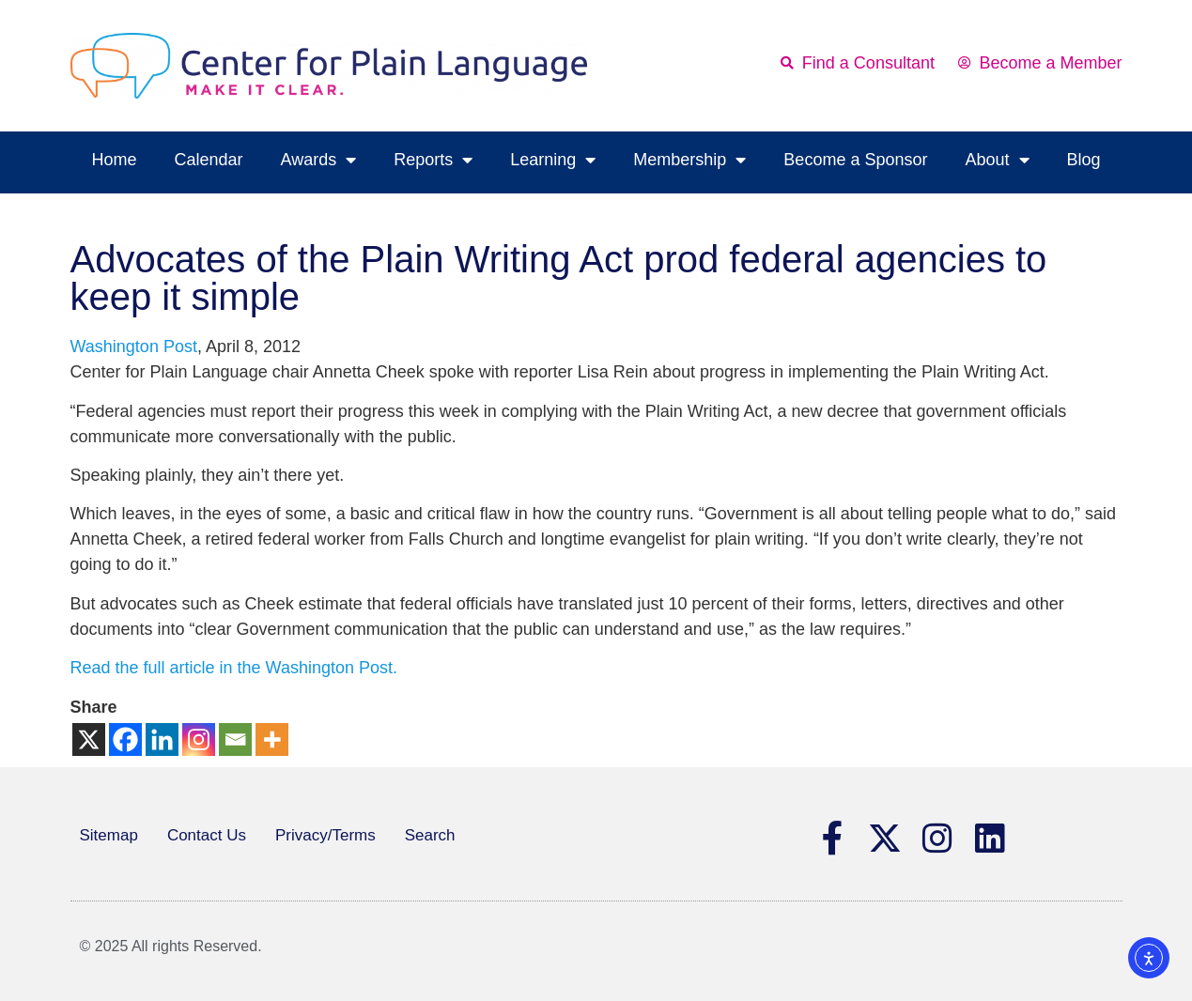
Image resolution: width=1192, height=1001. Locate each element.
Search (430, 835)
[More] (271, 739)
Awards (319, 159)
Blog (1084, 159)
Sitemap (109, 835)
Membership (689, 159)
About (997, 159)
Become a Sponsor (855, 159)
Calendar (208, 159)
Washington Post (133, 346)
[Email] (235, 739)
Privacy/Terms (325, 835)
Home (113, 159)
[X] (88, 739)
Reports (433, 159)
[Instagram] (198, 739)
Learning (553, 159)
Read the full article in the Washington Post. (234, 667)
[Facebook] (125, 739)
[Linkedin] (162, 739)
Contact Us (206, 835)
